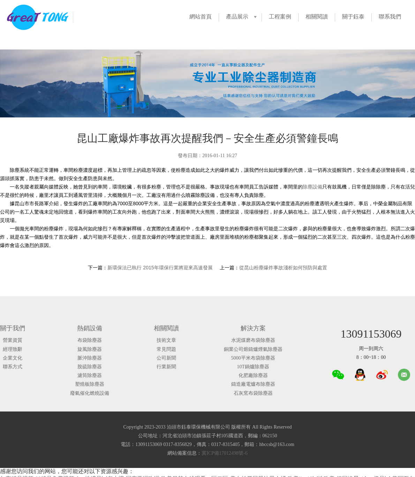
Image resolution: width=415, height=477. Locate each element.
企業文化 (12, 358)
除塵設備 (312, 187)
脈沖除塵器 (89, 358)
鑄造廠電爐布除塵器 (253, 384)
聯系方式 (12, 366)
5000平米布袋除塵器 (253, 358)
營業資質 (12, 340)
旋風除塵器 (89, 349)
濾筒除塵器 (89, 375)
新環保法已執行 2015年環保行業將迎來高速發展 (159, 267)
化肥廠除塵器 (253, 375)
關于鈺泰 (353, 17)
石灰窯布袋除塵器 (253, 393)
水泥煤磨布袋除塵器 (253, 340)
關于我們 (12, 328)
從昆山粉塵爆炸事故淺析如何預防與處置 (283, 267)
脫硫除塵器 (89, 366)
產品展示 (237, 17)
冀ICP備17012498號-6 (224, 453)
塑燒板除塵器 (89, 384)
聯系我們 (390, 17)
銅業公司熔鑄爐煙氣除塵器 (253, 349)
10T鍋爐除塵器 (253, 366)
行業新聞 (166, 366)
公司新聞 (166, 358)
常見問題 (166, 349)
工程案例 (280, 17)
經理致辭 (12, 349)
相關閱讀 (316, 17)
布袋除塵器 (89, 340)
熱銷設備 (89, 328)
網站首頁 (200, 17)
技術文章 (166, 340)
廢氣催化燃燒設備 (89, 393)
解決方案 (253, 328)
